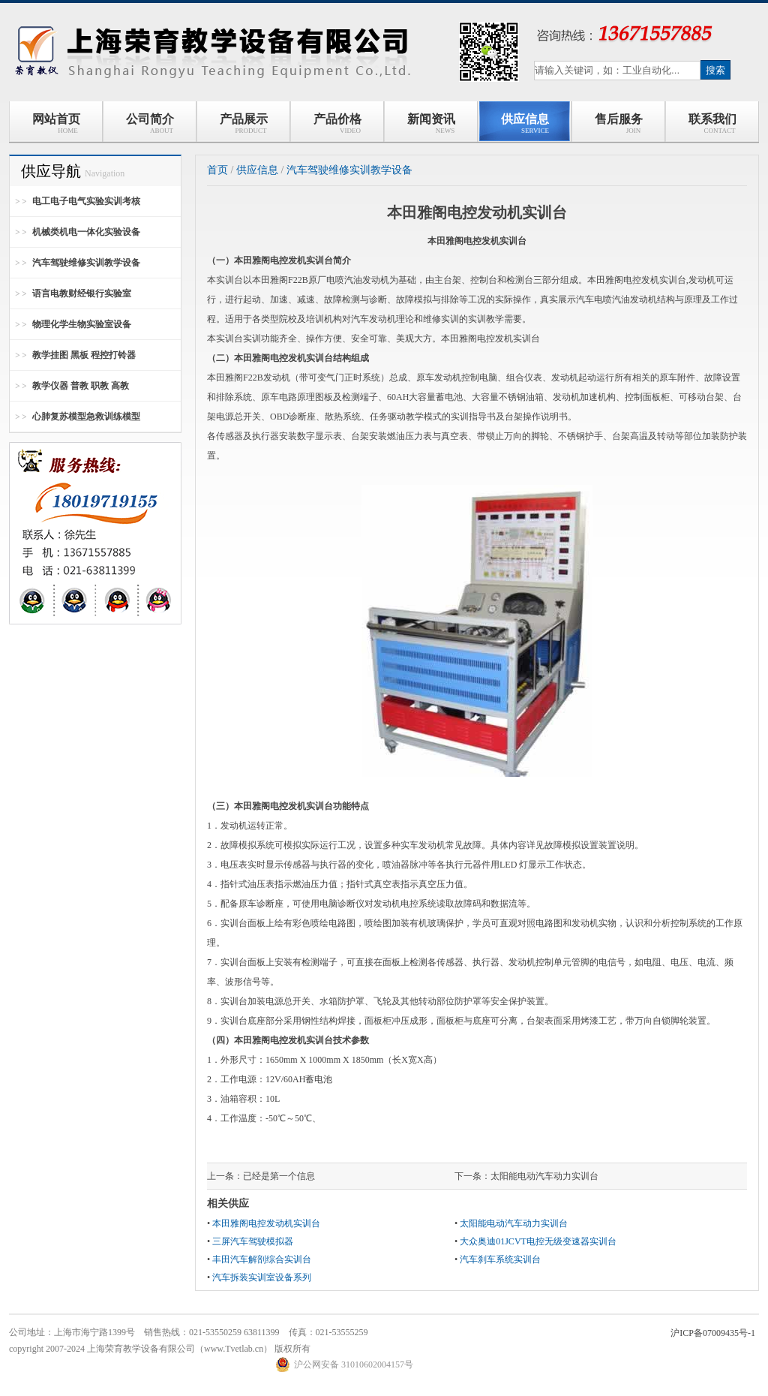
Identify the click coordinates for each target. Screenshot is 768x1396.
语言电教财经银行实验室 (81, 293)
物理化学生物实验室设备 (81, 324)
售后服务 (619, 123)
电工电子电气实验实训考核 (86, 201)
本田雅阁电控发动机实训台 (266, 1223)
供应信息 (524, 123)
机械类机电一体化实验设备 (86, 232)
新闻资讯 (431, 123)
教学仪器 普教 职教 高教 (80, 386)
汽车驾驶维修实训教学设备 (86, 262)
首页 (217, 170)
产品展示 (244, 123)
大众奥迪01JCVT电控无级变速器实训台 (538, 1241)
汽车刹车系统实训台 (500, 1259)
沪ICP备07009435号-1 (712, 1333)
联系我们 (712, 123)
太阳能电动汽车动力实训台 (544, 1176)
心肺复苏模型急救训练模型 (86, 416)
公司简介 (150, 123)
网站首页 (56, 123)
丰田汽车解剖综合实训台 (261, 1259)
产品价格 (338, 123)
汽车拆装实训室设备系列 (261, 1277)
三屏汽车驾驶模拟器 (252, 1241)
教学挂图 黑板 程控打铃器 (84, 355)
